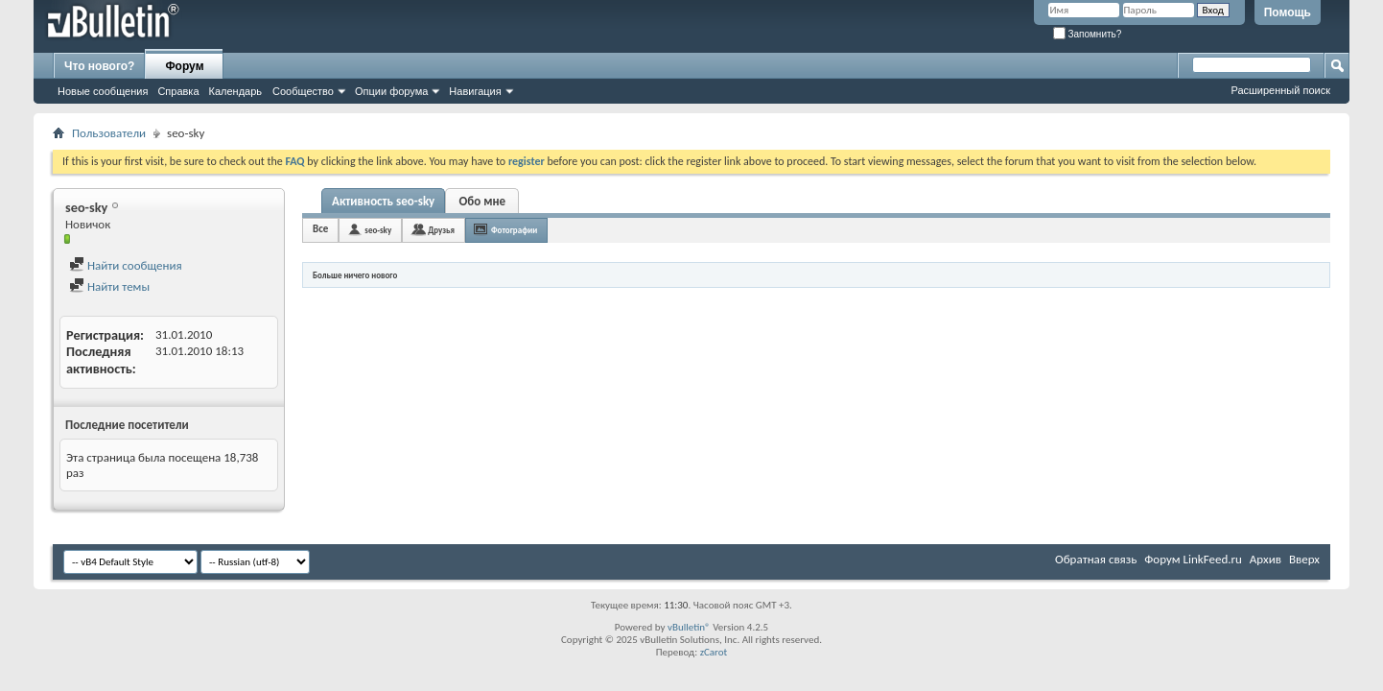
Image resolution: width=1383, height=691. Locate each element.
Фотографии (514, 230)
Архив (1265, 559)
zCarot (714, 652)
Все (320, 229)
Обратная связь (1096, 559)
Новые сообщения (103, 91)
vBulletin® (689, 627)
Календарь (236, 91)
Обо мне (482, 201)
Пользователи (109, 133)
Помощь (1287, 12)
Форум (184, 66)
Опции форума (391, 91)
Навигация (475, 91)
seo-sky (377, 230)
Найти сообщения (125, 265)
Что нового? (99, 66)
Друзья (441, 230)
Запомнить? (1087, 34)
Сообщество (303, 91)
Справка (178, 91)
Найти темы (109, 286)
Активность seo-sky (383, 201)
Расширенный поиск (1280, 90)
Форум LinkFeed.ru (1193, 559)
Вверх (1304, 559)
